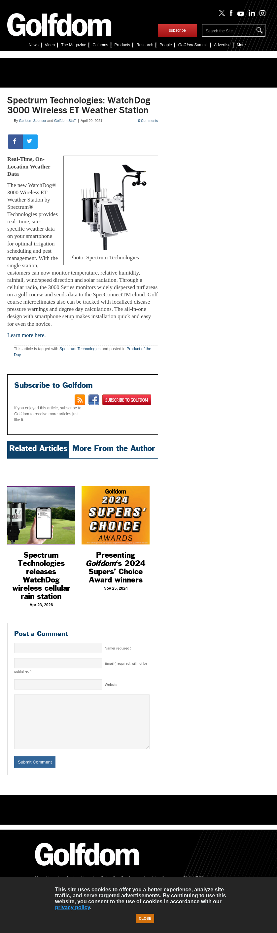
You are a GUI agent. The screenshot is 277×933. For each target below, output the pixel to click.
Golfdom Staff (65, 121)
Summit (193, 45)
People (165, 45)
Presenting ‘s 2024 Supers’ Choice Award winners (116, 567)
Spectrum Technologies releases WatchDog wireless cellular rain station (41, 575)
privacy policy (72, 907)
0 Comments (148, 121)
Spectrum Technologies (80, 349)
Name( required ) (118, 648)
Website (111, 685)
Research (144, 45)
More (241, 45)
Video (50, 45)
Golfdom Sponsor (32, 121)
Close (145, 918)
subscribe (177, 30)
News (34, 45)
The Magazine (73, 45)
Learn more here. (27, 335)
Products (122, 45)
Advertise (222, 45)
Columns (100, 45)
